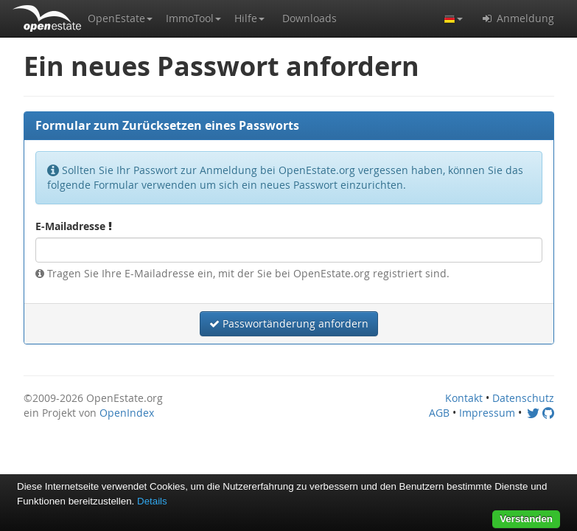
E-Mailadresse (73, 226)
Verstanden (526, 518)
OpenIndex (126, 413)
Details (152, 501)
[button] (120, 18)
